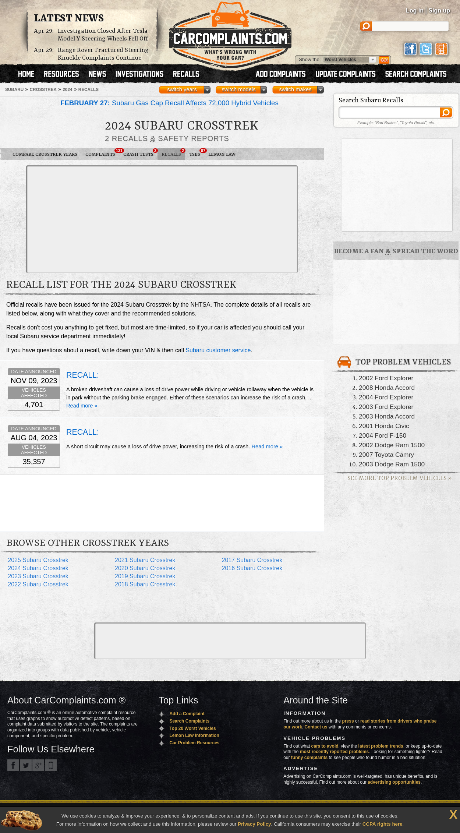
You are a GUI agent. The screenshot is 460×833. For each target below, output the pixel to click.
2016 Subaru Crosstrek (252, 568)
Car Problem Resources (194, 742)
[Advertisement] (110, 218)
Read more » (82, 406)
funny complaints (309, 757)
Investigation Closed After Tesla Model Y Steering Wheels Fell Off (103, 35)
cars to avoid (325, 746)
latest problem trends (380, 746)
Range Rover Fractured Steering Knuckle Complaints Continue (103, 54)
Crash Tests (140, 152)
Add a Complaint (186, 713)
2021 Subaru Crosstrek (145, 560)
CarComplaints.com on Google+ (38, 765)
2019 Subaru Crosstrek (145, 576)
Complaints (102, 152)
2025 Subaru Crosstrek (38, 560)
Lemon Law (222, 154)
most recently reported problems (334, 751)
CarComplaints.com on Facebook (13, 765)
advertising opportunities (394, 782)
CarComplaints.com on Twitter (26, 765)
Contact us (316, 727)
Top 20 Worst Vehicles (192, 728)
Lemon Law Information (194, 735)
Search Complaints (189, 721)
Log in (415, 10)
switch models (238, 89)
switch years (182, 89)
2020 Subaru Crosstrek (145, 568)
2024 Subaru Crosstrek (38, 568)
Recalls (173, 152)
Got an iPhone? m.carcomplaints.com (51, 765)
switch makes (295, 89)
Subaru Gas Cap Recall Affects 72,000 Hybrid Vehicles (169, 103)
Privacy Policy (254, 824)
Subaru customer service (218, 350)
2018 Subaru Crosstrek (145, 584)
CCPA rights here (382, 824)
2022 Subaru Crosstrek (38, 584)
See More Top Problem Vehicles (399, 478)
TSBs (196, 152)
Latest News (69, 19)
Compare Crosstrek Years (45, 154)
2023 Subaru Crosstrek (38, 576)
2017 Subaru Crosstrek (252, 560)
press (348, 721)
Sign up (439, 10)
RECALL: (82, 375)
